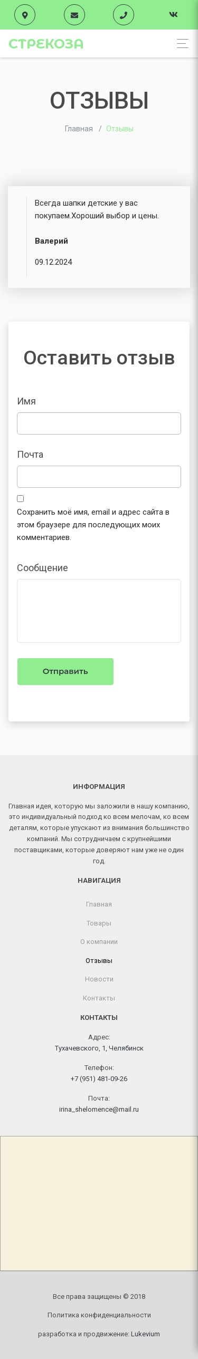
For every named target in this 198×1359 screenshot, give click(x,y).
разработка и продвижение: (99, 1334)
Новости (99, 979)
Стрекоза (46, 44)
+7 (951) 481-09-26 (99, 1079)
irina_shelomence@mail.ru (99, 1109)
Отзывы (99, 961)
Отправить (65, 671)
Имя (26, 401)
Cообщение (42, 567)
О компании (99, 942)
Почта (30, 454)
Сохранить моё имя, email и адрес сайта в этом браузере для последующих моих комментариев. (93, 524)
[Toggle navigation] (180, 43)
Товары (99, 923)
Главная (99, 904)
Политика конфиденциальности (99, 1315)
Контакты (99, 998)
